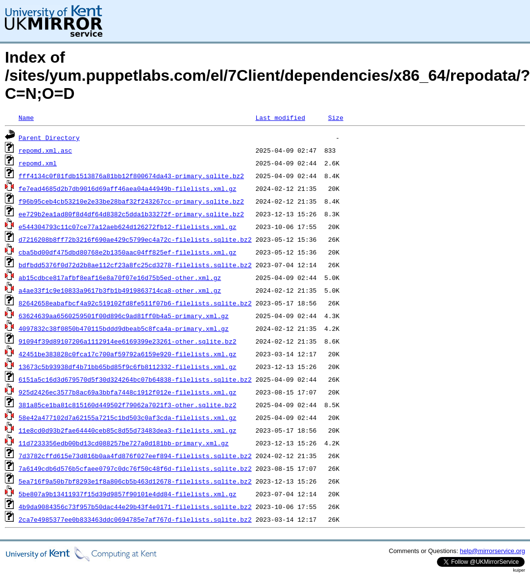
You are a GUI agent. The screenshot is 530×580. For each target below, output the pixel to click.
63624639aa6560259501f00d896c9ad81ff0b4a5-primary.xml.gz (124, 315)
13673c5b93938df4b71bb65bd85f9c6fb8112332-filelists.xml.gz (128, 366)
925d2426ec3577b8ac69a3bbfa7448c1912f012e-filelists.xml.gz (128, 392)
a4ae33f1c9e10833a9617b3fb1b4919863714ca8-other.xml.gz (120, 290)
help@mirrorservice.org (492, 551)
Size (335, 117)
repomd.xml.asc (45, 150)
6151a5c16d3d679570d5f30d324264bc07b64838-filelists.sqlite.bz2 (135, 379)
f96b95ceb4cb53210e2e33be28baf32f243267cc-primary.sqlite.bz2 (131, 201)
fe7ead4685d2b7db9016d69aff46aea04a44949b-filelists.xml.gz (128, 188)
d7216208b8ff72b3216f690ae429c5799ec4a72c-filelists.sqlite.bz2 (135, 239)
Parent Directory (49, 137)
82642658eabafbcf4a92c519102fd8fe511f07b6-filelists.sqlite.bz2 (135, 303)
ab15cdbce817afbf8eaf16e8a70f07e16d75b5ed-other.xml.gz (120, 277)
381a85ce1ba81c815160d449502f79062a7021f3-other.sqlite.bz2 (128, 404)
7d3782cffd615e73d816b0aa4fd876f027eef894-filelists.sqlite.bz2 (135, 455)
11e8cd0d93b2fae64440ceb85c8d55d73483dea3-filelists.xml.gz (128, 430)
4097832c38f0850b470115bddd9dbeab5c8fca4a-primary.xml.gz (124, 328)
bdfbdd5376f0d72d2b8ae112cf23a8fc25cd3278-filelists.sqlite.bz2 (135, 264)
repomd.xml (38, 163)
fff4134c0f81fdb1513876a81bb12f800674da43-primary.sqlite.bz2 (131, 175)
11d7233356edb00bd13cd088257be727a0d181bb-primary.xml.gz (124, 443)
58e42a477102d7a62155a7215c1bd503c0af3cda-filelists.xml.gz (128, 417)
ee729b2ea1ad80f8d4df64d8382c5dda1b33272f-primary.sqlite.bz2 (131, 213)
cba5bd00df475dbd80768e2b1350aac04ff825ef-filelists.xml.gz (128, 252)
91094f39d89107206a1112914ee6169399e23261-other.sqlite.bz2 (128, 341)
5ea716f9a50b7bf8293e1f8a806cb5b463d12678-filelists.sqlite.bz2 (135, 481)
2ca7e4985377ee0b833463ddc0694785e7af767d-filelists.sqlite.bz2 (135, 519)
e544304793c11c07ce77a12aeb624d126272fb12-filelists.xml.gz (128, 226)
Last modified (280, 117)
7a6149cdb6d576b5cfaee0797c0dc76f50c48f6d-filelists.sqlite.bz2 (135, 468)
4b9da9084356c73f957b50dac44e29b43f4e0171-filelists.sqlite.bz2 (135, 506)
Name (26, 117)
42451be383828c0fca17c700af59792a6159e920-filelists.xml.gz (128, 353)
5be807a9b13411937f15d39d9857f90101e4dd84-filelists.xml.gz (128, 493)
